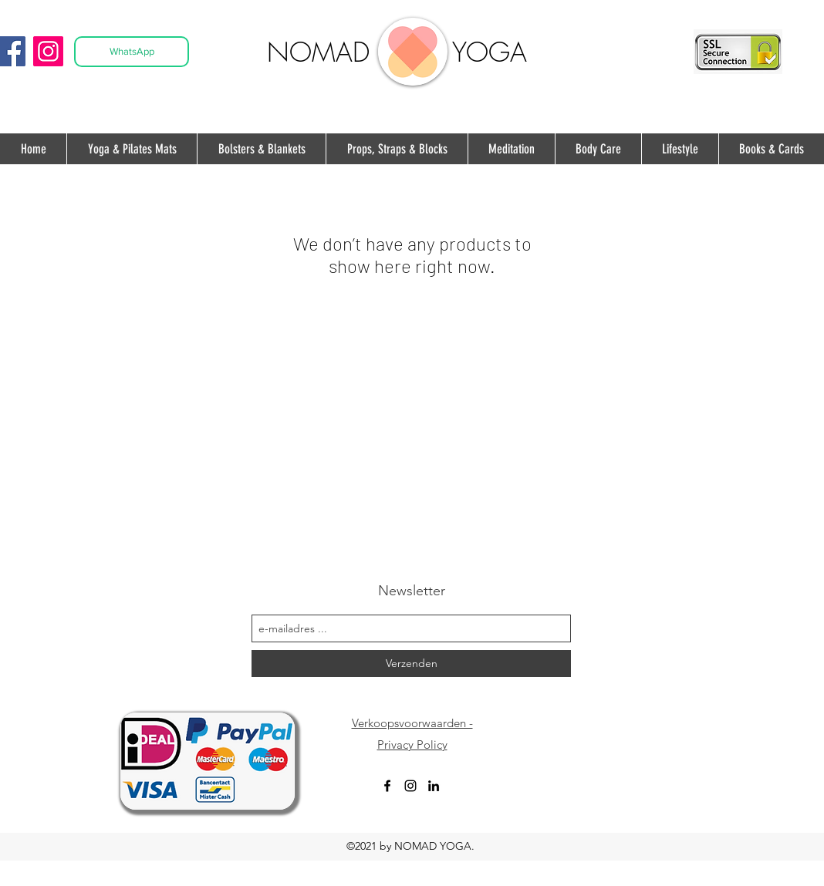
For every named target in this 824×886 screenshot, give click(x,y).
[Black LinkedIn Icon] (433, 785)
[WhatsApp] (131, 51)
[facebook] (387, 785)
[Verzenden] (411, 663)
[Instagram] (48, 51)
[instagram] (410, 785)
